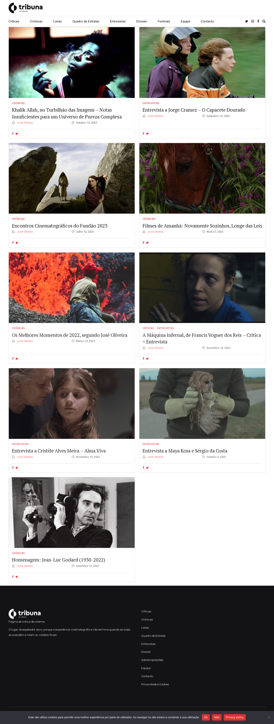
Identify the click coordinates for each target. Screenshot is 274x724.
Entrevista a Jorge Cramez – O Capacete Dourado (194, 110)
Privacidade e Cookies (155, 684)
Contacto (207, 21)
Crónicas (36, 21)
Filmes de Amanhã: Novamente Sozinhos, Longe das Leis (202, 226)
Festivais (164, 21)
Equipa (185, 21)
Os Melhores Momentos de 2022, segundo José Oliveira (69, 340)
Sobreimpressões (152, 660)
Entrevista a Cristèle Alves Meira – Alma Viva (59, 456)
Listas (57, 21)
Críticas (14, 21)
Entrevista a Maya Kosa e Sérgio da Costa (185, 456)
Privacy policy (235, 717)
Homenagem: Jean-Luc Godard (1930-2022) (58, 565)
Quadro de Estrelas (86, 21)
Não (216, 717)
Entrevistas (118, 21)
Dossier (141, 21)
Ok (206, 717)
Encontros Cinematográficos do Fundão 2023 (59, 226)
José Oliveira (24, 122)
